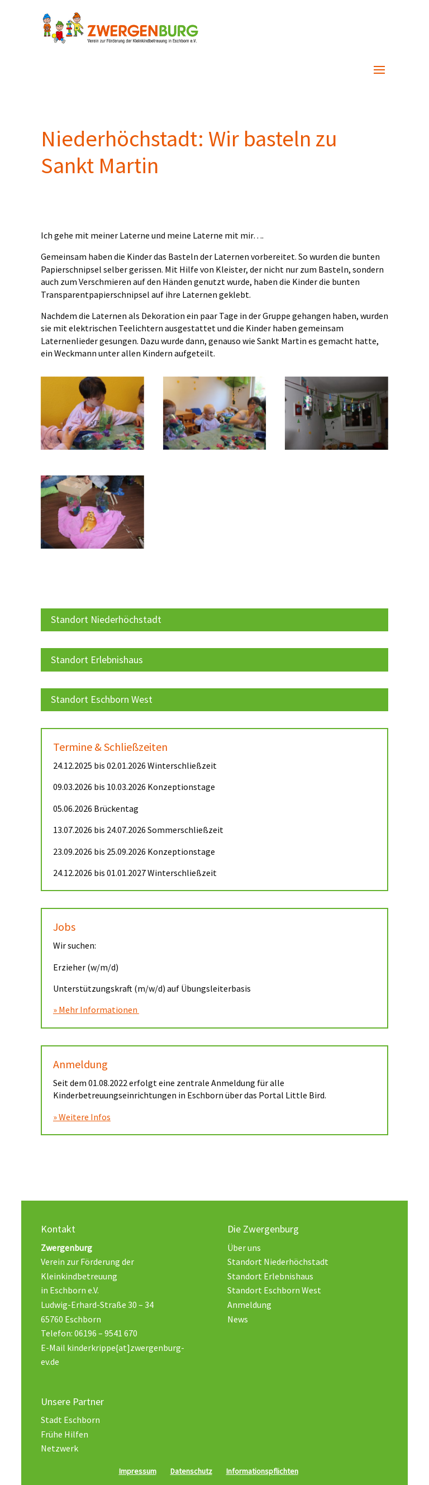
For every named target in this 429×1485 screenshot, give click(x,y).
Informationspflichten (262, 1471)
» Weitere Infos (82, 1116)
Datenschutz (191, 1471)
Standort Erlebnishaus (97, 659)
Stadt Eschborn (70, 1419)
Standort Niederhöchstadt (106, 619)
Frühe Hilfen (64, 1434)
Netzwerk (59, 1448)
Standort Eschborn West (101, 699)
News (237, 1319)
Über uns (244, 1247)
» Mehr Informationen (96, 1009)
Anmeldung (249, 1304)
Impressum (137, 1471)
